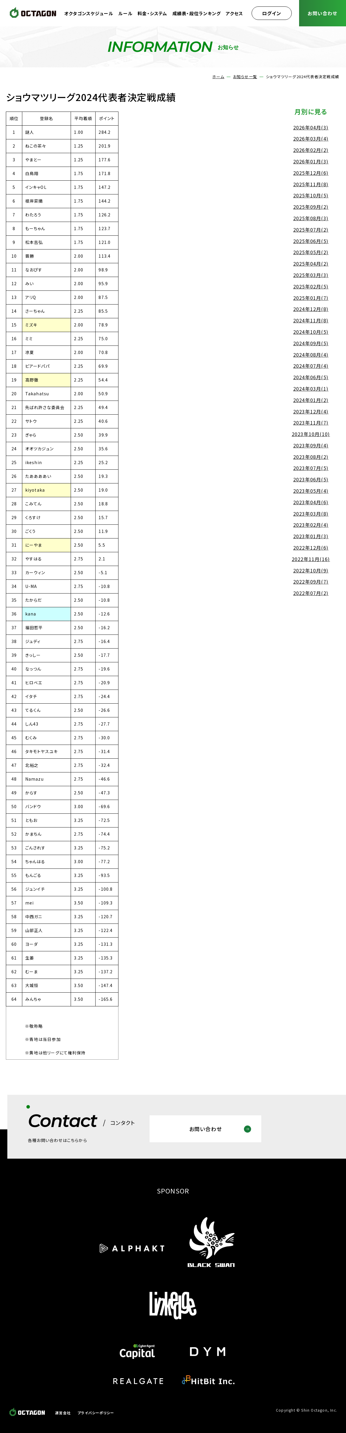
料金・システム (152, 13)
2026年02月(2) (310, 149)
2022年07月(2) (310, 592)
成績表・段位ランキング (196, 13)
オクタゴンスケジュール (88, 13)
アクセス (234, 13)
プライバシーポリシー (95, 1412)
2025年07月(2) (310, 229)
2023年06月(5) (310, 479)
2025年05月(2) (310, 252)
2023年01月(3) (310, 536)
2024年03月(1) (310, 388)
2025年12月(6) (310, 172)
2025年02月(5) (310, 286)
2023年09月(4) (310, 445)
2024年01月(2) (310, 399)
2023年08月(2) (310, 456)
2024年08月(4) (310, 354)
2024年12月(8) (310, 308)
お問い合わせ (322, 13)
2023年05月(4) (310, 490)
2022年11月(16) (311, 558)
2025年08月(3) (310, 218)
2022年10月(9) (310, 570)
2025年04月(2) (310, 263)
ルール (125, 13)
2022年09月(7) (310, 581)
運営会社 (63, 1412)
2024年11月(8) (310, 320)
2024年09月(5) (310, 343)
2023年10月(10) (311, 433)
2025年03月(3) (310, 274)
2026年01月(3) (310, 161)
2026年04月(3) (310, 127)
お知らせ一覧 (245, 76)
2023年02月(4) (310, 524)
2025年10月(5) (310, 195)
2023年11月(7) (310, 422)
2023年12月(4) (310, 411)
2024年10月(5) (310, 331)
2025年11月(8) (310, 184)
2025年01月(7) (310, 297)
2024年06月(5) (310, 377)
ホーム (218, 76)
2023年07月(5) (310, 467)
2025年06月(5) (310, 240)
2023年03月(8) (310, 513)
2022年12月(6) (310, 547)
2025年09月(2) (310, 206)
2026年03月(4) (310, 138)
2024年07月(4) (310, 365)
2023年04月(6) (310, 502)
